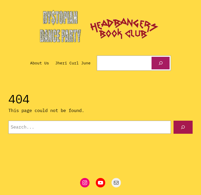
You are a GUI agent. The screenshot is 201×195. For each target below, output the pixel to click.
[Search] (160, 63)
